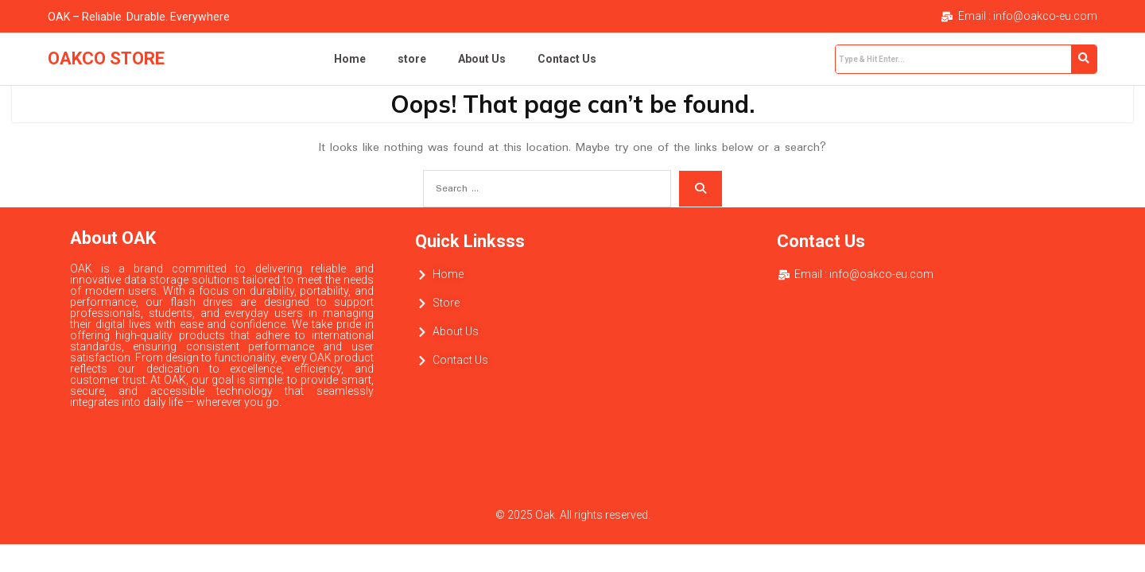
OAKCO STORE (106, 58)
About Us (482, 58)
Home (350, 58)
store (412, 58)
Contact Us (567, 58)
